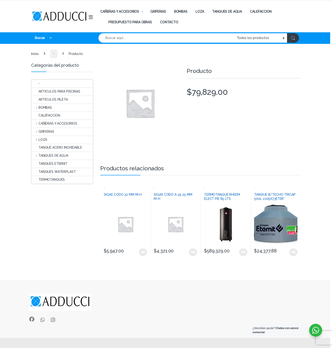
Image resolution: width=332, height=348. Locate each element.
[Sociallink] (31, 319)
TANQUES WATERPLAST (54, 172)
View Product (143, 252)
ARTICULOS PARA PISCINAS (56, 91)
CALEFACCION (260, 11)
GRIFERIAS (158, 11)
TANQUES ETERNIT (50, 163)
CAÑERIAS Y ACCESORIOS (119, 11)
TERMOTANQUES (48, 179)
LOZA (200, 11)
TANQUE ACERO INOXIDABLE (57, 147)
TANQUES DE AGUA (227, 11)
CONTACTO (169, 22)
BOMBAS (180, 11)
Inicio (35, 53)
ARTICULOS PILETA (50, 99)
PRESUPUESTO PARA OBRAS (130, 22)
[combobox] (166, 38)
